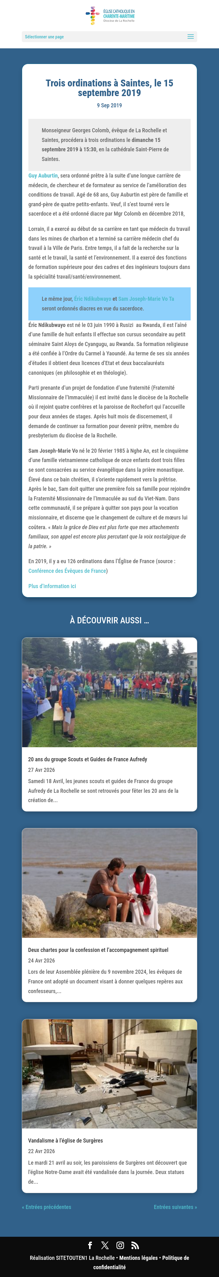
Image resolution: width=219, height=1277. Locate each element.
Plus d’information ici (52, 586)
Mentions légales (138, 1258)
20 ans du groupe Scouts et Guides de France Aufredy (87, 759)
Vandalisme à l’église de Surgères (65, 1140)
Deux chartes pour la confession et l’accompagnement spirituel (98, 950)
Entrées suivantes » (175, 1207)
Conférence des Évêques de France (67, 571)
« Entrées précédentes (46, 1207)
